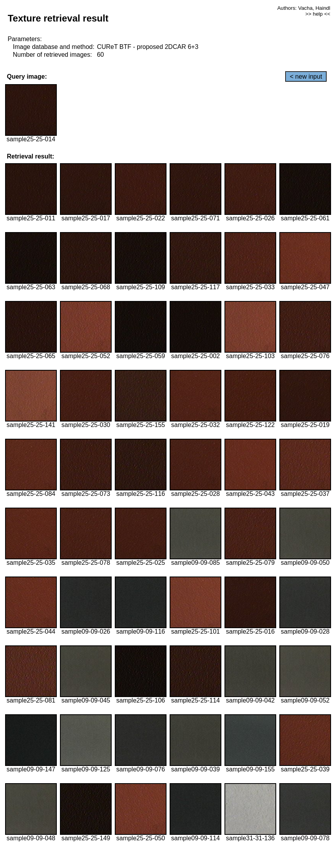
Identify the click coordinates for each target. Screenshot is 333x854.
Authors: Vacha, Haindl (303, 8)
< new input (306, 76)
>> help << (317, 14)
